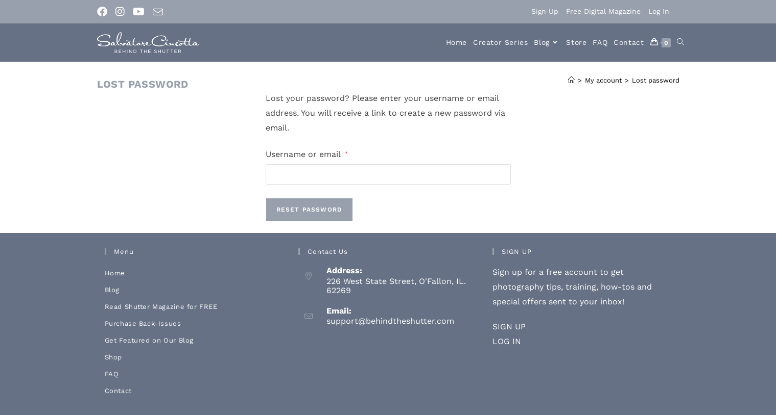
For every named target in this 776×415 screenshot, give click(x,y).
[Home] (571, 80)
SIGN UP (509, 326)
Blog (112, 290)
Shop (113, 357)
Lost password (655, 80)
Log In (658, 11)
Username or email (307, 153)
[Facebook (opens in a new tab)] (104, 12)
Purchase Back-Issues (143, 323)
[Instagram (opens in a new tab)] (120, 12)
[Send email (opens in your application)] (158, 12)
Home (115, 273)
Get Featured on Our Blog (149, 340)
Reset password (309, 209)
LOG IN (506, 341)
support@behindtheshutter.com (390, 321)
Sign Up (544, 11)
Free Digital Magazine (603, 11)
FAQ (112, 374)
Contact (118, 391)
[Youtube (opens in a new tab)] (139, 12)
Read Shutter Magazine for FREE (161, 306)
